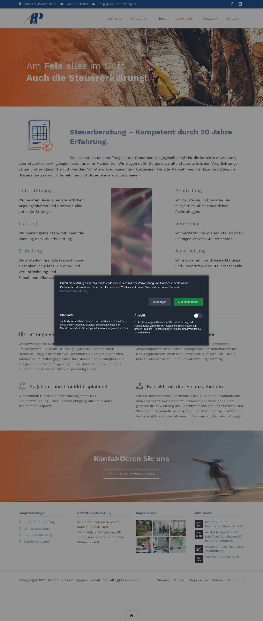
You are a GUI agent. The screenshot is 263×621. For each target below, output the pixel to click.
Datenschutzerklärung (74, 291)
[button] (160, 302)
